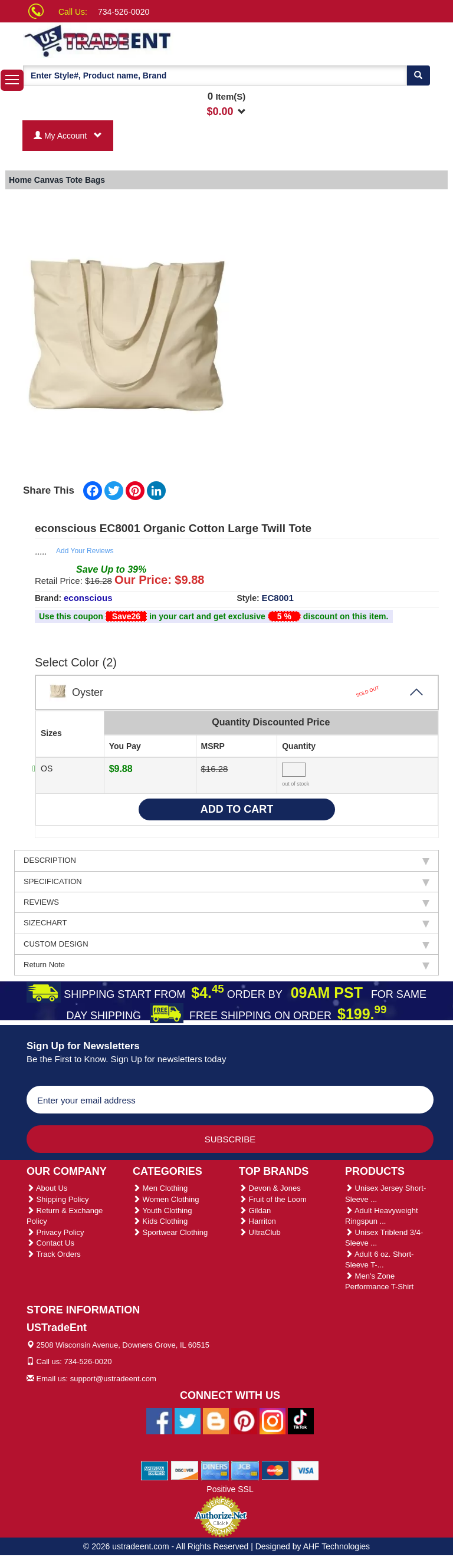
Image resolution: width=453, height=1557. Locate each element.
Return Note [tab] (226, 965)
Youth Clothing (162, 1210)
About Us (47, 1188)
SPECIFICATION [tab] (226, 881)
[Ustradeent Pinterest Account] (244, 1420)
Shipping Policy (58, 1199)
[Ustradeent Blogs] (216, 1420)
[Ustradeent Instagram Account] (272, 1420)
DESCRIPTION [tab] (226, 860)
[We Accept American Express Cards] (155, 1469)
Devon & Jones (270, 1188)
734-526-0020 (123, 12)
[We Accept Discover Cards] (185, 1469)
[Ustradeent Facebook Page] (159, 1420)
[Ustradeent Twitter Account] (188, 1420)
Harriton (257, 1221)
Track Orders (54, 1254)
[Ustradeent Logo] (138, 40)
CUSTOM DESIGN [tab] (226, 944)
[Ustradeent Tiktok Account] (301, 1420)
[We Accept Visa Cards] (305, 1469)
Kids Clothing (160, 1221)
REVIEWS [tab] (226, 902)
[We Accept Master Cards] (275, 1469)
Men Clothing (160, 1188)
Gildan (255, 1210)
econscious (88, 598)
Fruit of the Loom (273, 1199)
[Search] (418, 75)
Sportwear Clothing (170, 1232)
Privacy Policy (55, 1232)
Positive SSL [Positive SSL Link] (229, 1489)
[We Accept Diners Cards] (215, 1469)
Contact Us (50, 1243)
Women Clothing (166, 1199)
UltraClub (260, 1232)
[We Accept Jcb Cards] (245, 1469)
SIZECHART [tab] (226, 923)
